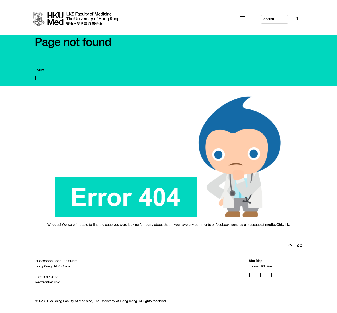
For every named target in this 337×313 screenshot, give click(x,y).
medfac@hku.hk (277, 225)
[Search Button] (287, 18)
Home (39, 69)
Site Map (255, 261)
